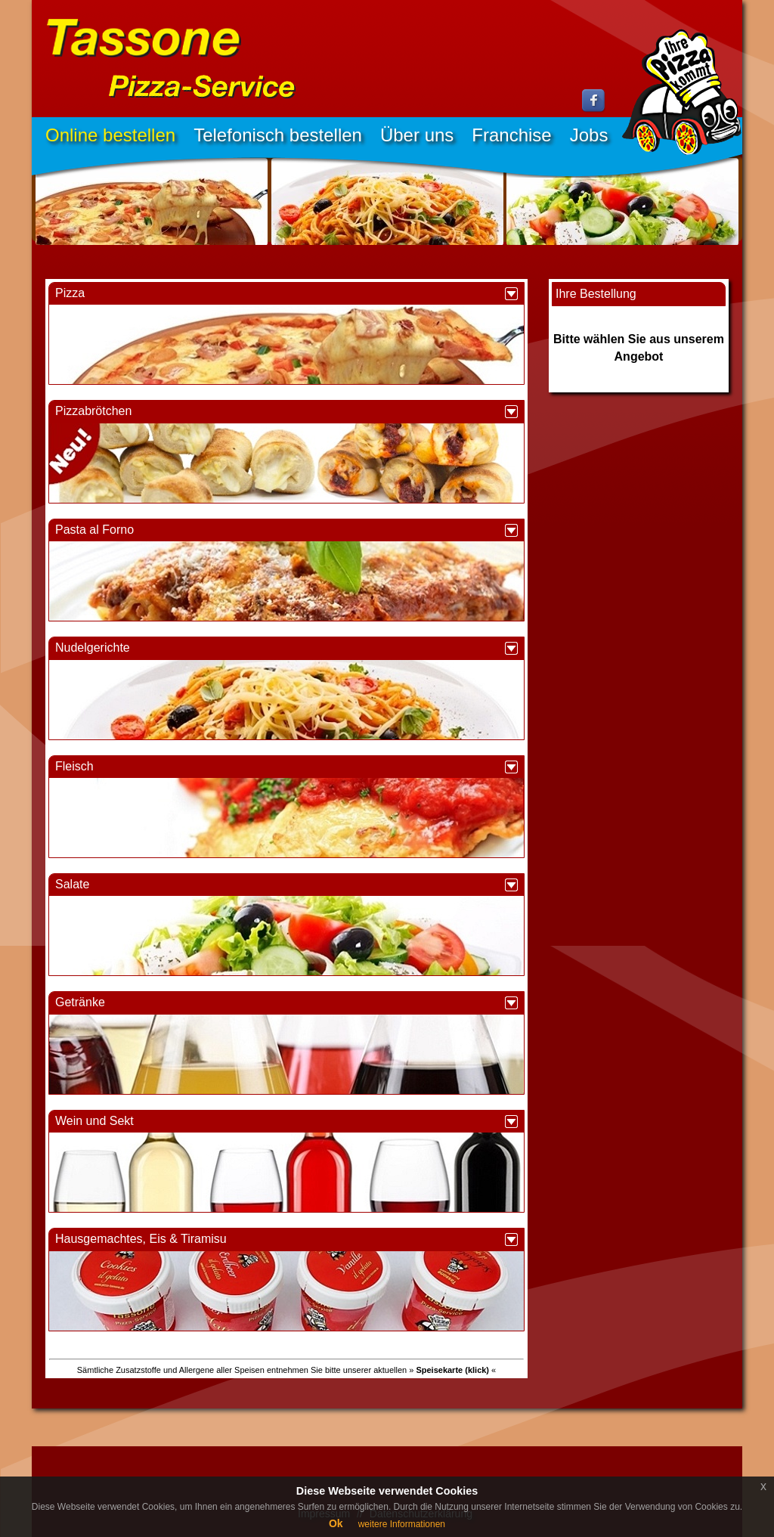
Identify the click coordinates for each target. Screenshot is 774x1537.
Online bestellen (110, 135)
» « (452, 1369)
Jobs (589, 135)
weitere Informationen (401, 1524)
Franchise (511, 135)
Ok (336, 1523)
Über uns (417, 135)
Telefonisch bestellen (278, 135)
